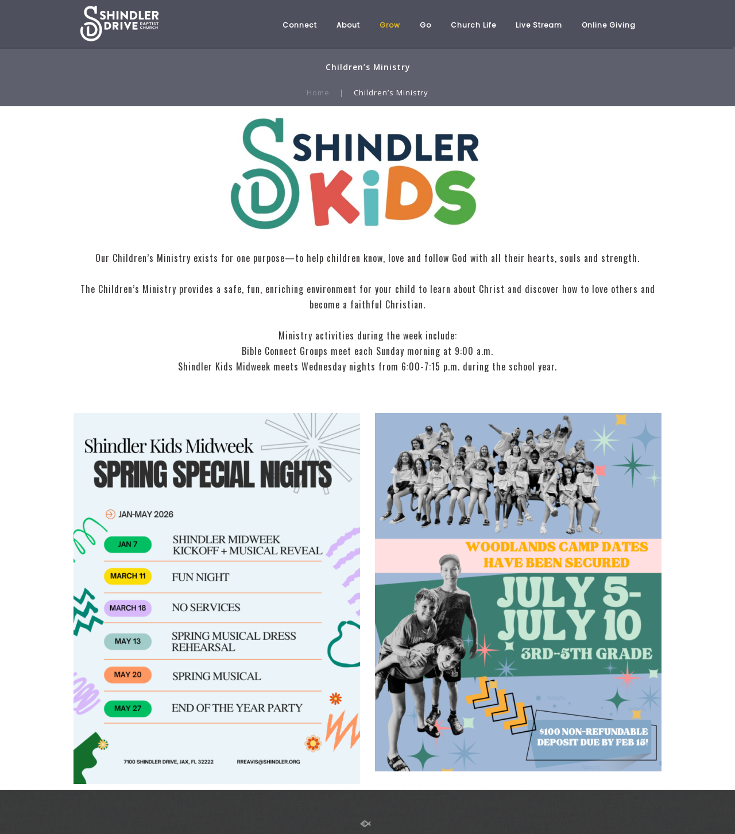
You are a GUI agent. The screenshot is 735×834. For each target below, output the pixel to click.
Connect (300, 25)
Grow (390, 25)
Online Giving (609, 25)
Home (318, 92)
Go (425, 25)
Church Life (473, 25)
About (348, 25)
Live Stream (539, 25)
